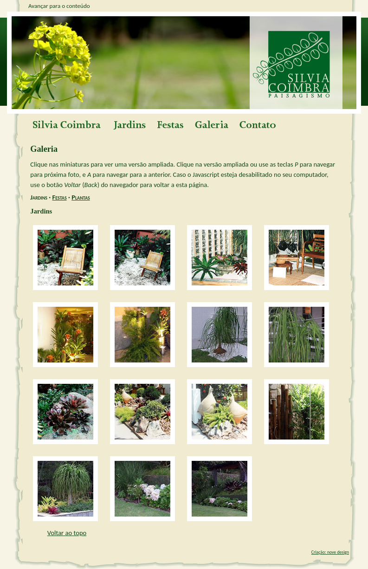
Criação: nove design (330, 552)
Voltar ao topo (67, 533)
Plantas (80, 197)
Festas (59, 197)
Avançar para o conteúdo (59, 6)
